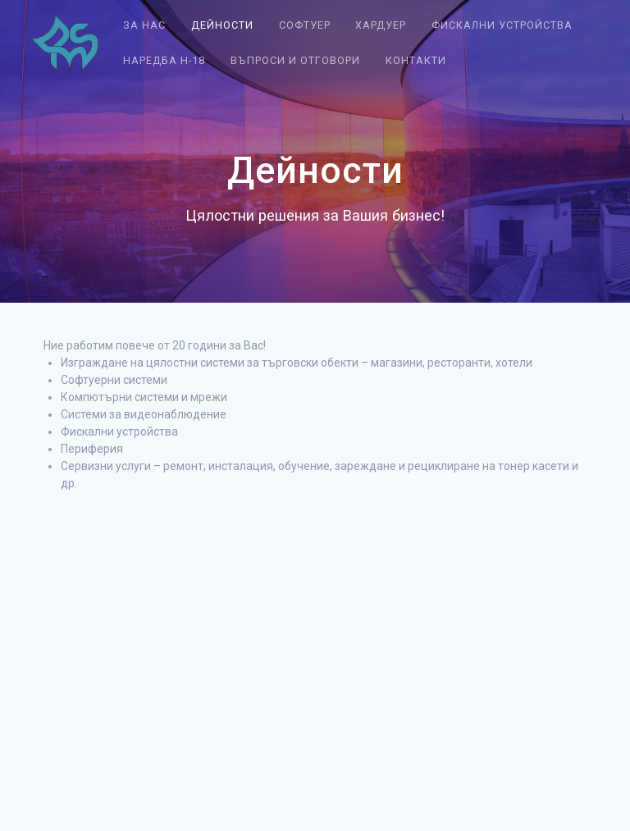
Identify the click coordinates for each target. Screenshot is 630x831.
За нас (144, 25)
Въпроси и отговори (295, 60)
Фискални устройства (502, 25)
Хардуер (380, 25)
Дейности (222, 25)
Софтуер (305, 25)
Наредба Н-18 (164, 60)
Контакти (416, 60)
